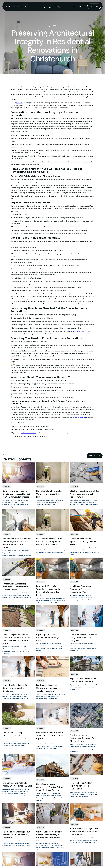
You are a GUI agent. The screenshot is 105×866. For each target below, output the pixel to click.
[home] (52, 6)
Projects (16, 6)
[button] (26, 6)
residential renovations (28, 433)
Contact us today (80, 417)
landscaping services (79, 332)
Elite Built (19, 103)
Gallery (82, 6)
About (8, 6)
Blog (75, 6)
